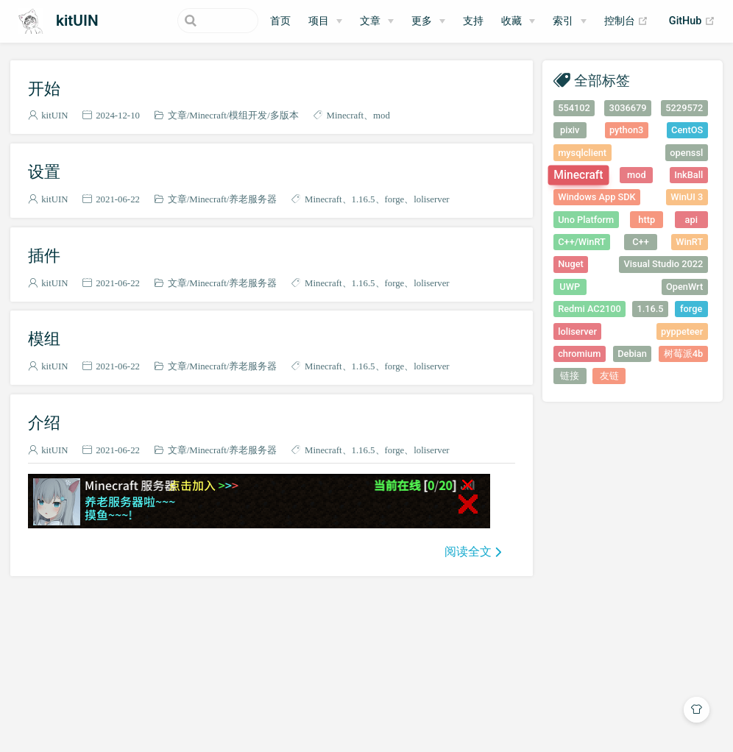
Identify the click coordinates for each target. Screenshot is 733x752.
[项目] (325, 21)
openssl (686, 152)
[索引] (570, 21)
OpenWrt (684, 286)
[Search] (184, 20)
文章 (177, 115)
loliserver (431, 199)
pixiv (570, 129)
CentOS (687, 129)
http (646, 219)
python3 (626, 129)
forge (395, 199)
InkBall (688, 174)
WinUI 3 (686, 196)
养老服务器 (253, 199)
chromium (579, 353)
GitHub (692, 21)
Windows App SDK (597, 196)
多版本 (284, 115)
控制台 (626, 21)
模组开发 (248, 115)
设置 (44, 171)
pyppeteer (682, 331)
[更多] (428, 21)
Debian (632, 353)
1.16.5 (363, 199)
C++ (640, 241)
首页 (280, 21)
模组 (44, 338)
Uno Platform (586, 219)
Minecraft (207, 115)
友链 (609, 375)
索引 (563, 21)
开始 (44, 88)
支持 (473, 21)
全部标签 (602, 80)
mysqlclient (582, 152)
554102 (574, 107)
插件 (44, 255)
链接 (569, 375)
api (691, 219)
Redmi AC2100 (589, 308)
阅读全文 (468, 551)
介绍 (44, 422)
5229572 (684, 107)
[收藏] (518, 21)
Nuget (571, 263)
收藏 (511, 21)
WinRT (689, 241)
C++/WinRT (582, 241)
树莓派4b (683, 353)
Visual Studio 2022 (664, 263)
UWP (569, 286)
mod (381, 115)
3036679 (628, 107)
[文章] (377, 21)
